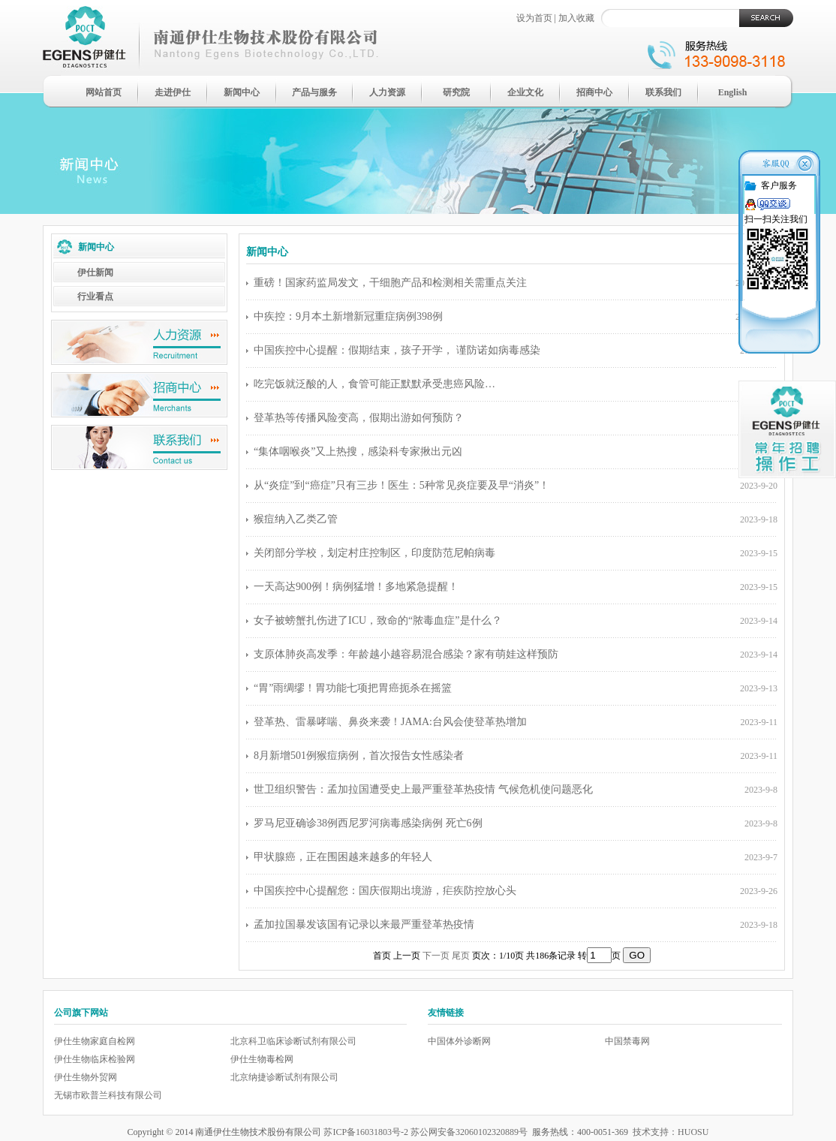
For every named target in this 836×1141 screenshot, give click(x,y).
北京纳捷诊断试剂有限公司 (284, 1077)
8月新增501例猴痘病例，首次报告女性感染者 (359, 755)
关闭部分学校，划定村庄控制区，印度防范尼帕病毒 (374, 552)
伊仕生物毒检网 (261, 1059)
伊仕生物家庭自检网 (94, 1041)
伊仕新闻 (95, 272)
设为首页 (534, 18)
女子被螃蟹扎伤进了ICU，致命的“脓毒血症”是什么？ (378, 620)
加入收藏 (576, 18)
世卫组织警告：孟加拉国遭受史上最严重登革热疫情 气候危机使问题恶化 (423, 789)
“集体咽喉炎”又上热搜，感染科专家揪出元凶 (358, 451)
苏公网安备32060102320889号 (469, 1132)
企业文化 (525, 92)
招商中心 (594, 92)
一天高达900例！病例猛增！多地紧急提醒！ (356, 586)
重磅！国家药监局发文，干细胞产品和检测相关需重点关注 (390, 282)
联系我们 (663, 92)
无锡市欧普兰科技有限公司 (108, 1095)
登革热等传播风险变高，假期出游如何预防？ (359, 417)
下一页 (436, 955)
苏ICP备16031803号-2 (365, 1132)
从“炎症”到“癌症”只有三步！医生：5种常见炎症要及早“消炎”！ (401, 485)
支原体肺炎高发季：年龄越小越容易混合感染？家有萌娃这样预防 (406, 654)
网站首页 (104, 92)
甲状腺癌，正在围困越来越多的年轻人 (343, 857)
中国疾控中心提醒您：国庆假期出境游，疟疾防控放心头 (385, 890)
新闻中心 (242, 92)
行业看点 (95, 296)
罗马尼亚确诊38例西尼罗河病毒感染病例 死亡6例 (368, 823)
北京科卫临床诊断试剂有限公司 (293, 1041)
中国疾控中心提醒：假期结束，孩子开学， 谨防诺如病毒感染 (397, 350)
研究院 (456, 92)
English (732, 92)
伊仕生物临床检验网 (94, 1059)
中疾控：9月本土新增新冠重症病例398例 (348, 316)
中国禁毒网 (627, 1041)
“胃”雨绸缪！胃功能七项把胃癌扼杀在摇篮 (353, 688)
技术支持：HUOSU (670, 1132)
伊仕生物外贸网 (85, 1077)
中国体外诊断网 (459, 1041)
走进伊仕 (173, 92)
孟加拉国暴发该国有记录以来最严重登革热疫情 (364, 924)
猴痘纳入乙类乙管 (296, 519)
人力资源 (387, 92)
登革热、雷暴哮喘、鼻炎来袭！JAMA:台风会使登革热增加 (390, 721)
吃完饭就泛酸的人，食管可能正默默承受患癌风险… (374, 384)
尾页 (461, 955)
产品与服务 (314, 92)
